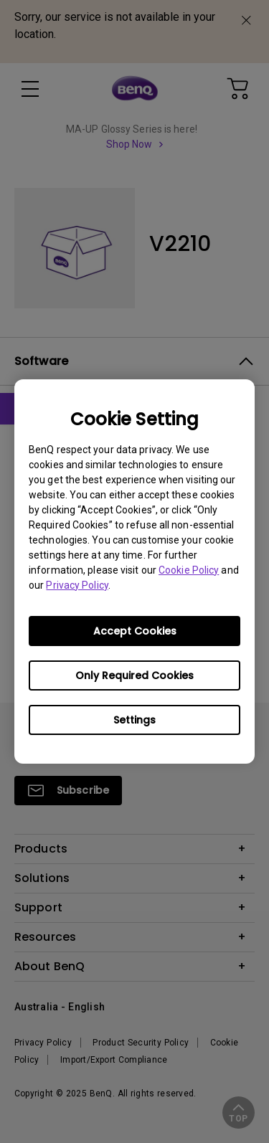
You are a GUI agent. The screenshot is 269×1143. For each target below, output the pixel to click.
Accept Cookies (134, 631)
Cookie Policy (189, 570)
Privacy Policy (77, 585)
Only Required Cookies (134, 675)
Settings (134, 720)
